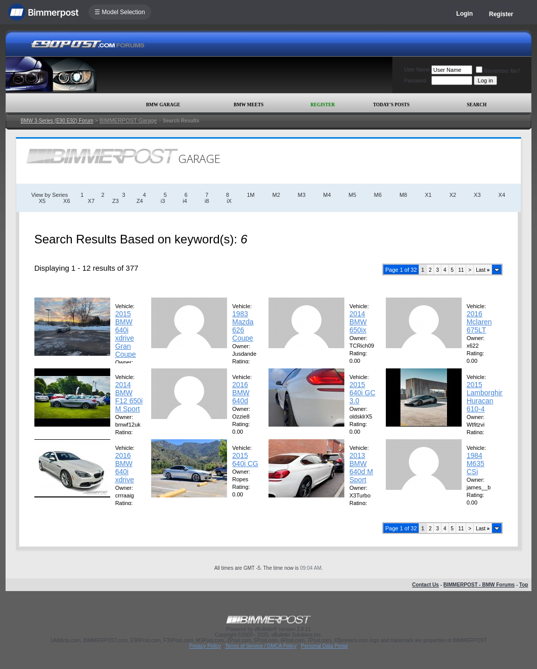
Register (501, 14)
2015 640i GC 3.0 (362, 393)
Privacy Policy (204, 646)
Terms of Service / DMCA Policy (260, 646)
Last (482, 270)
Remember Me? (498, 71)
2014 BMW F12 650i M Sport (129, 397)
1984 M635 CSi (475, 463)
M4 (327, 195)
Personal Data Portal (324, 646)
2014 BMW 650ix (358, 322)
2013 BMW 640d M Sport (361, 467)
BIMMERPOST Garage (128, 120)
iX (229, 201)
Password (415, 80)
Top (523, 585)
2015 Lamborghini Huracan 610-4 (486, 397)
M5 (352, 195)
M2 (276, 195)
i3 (163, 201)
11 (461, 270)
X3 (477, 195)
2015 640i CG (245, 459)
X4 (502, 195)
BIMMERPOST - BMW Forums (479, 585)
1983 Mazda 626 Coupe (242, 326)
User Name (417, 69)
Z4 (140, 201)
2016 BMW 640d (240, 393)
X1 (428, 195)
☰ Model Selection (120, 12)
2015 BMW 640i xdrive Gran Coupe (125, 334)
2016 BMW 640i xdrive (124, 467)
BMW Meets (248, 104)
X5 (42, 201)
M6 (378, 195)
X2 (453, 195)
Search (476, 104)
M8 (403, 195)
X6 (66, 201)
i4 (185, 201)
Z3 (115, 201)
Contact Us (425, 585)
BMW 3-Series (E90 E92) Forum (57, 120)
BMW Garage (163, 104)
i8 (207, 201)
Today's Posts (391, 104)
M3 (301, 195)
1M (250, 195)
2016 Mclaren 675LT (479, 322)
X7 (91, 201)
